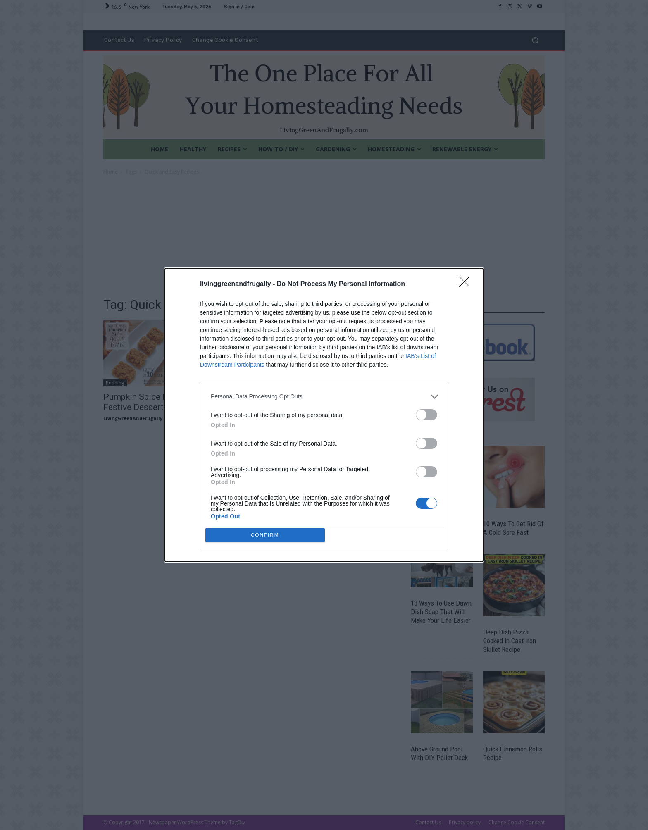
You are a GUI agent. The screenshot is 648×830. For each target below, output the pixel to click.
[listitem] (324, 394)
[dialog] (324, 415)
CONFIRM (267, 535)
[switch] (426, 412)
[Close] (467, 282)
